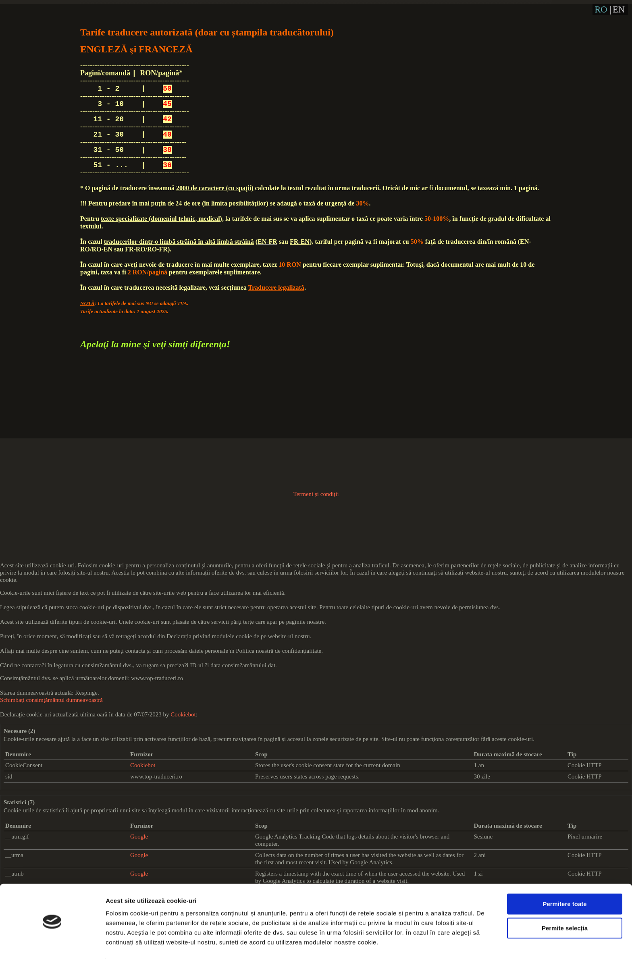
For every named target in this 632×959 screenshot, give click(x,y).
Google (139, 836)
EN (619, 9)
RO (601, 9)
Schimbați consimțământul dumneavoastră (51, 700)
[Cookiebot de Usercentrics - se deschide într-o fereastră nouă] (52, 943)
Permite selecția (565, 902)
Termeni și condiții (316, 494)
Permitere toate (564, 878)
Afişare (403, 943)
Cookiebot (183, 714)
